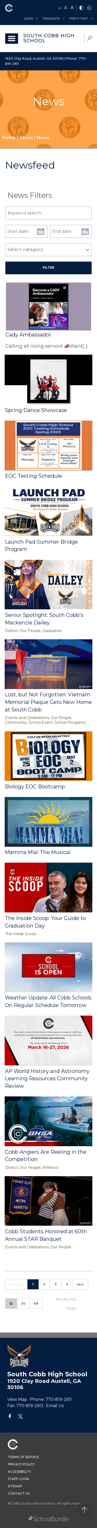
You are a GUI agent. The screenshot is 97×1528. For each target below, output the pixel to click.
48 (36, 1303)
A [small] (59, 8)
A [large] (72, 7)
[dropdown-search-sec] (89, 38)
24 (23, 1303)
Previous (16, 1284)
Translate (51, 18)
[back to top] (84, 1510)
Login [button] (28, 18)
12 (11, 1303)
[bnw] (81, 8)
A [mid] (65, 7)
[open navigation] (11, 38)
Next (80, 1284)
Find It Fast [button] (78, 18)
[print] (89, 8)
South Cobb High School (48, 38)
